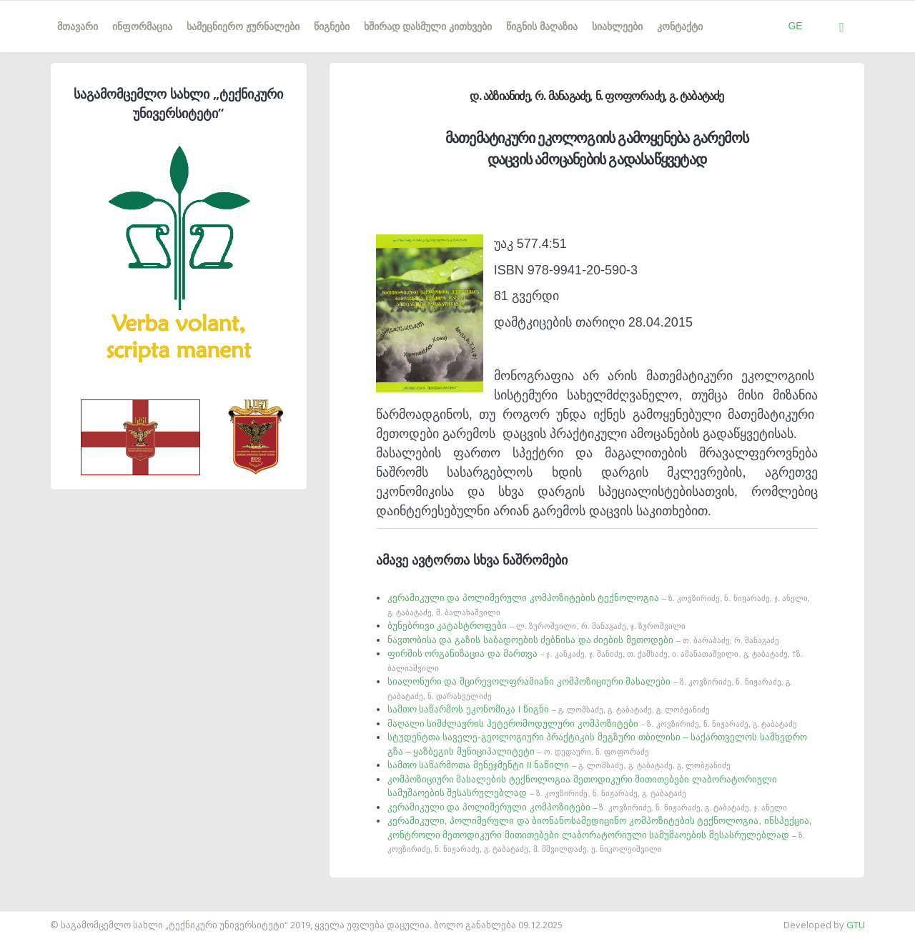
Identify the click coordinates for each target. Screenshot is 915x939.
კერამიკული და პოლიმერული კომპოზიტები (587, 807)
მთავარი (77, 26)
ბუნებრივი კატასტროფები (536, 625)
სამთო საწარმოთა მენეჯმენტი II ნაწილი (559, 765)
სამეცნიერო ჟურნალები (243, 26)
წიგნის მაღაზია (542, 26)
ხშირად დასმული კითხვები (428, 26)
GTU (855, 924)
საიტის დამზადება (42, 917)
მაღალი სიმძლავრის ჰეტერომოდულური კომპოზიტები (592, 723)
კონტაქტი (680, 26)
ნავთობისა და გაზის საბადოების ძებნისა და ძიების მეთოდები (583, 640)
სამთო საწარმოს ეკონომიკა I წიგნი (549, 709)
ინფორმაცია (142, 26)
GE (795, 25)
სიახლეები (617, 26)
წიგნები (332, 26)
